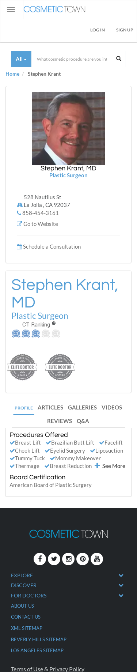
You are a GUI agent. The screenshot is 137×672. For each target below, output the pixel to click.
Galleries (82, 407)
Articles (50, 407)
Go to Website (40, 223)
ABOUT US (22, 606)
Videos (112, 407)
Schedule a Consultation (52, 246)
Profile (24, 408)
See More (110, 466)
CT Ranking (39, 324)
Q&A (83, 421)
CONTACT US (26, 617)
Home (12, 74)
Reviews (59, 421)
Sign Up (124, 30)
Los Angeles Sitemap (37, 650)
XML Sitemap (26, 628)
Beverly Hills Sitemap (38, 639)
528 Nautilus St (47, 201)
